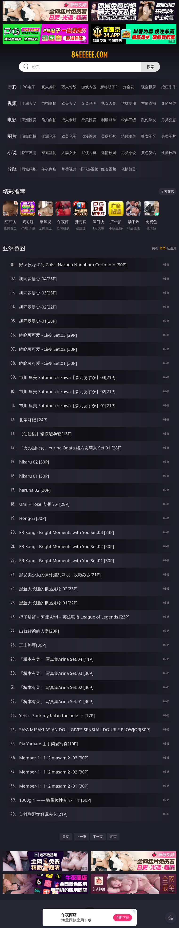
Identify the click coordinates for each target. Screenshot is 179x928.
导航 (12, 169)
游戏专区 (88, 86)
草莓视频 (68, 169)
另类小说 (128, 152)
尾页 (113, 836)
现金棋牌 (148, 86)
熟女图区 (148, 136)
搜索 (150, 66)
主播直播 (148, 103)
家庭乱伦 (48, 152)
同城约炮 (28, 169)
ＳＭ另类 (168, 103)
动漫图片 (88, 136)
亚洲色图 (48, 136)
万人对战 (68, 86)
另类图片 (168, 136)
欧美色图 (68, 136)
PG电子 (29, 86)
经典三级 (128, 119)
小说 (12, 152)
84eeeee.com (89, 54)
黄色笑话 (148, 152)
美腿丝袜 (108, 136)
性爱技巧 (168, 152)
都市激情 (28, 152)
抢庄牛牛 (168, 86)
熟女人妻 (108, 103)
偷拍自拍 (48, 119)
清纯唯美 (128, 136)
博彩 (12, 87)
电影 (12, 119)
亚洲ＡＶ (28, 103)
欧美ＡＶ (68, 103)
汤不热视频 (89, 169)
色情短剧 (128, 169)
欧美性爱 (88, 119)
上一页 (81, 836)
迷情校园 (108, 152)
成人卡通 (68, 119)
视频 (12, 103)
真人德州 (48, 86)
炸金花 (128, 86)
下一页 (98, 836)
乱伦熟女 (148, 119)
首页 (65, 836)
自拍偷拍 (48, 103)
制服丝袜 (108, 119)
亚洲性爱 (28, 119)
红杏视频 (108, 169)
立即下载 (122, 917)
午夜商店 (48, 169)
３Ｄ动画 (88, 103)
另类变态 (168, 119)
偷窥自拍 (28, 136)
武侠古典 (88, 152)
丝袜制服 (128, 103)
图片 (12, 136)
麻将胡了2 (108, 86)
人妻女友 (68, 152)
